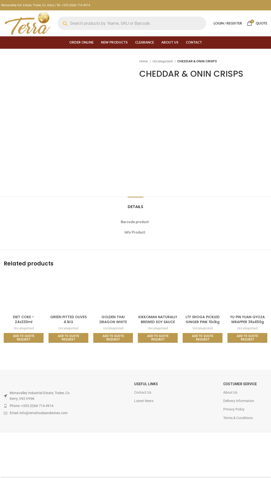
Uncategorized (162, 61)
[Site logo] (27, 23)
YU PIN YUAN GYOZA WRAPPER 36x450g (247, 319)
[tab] (135, 204)
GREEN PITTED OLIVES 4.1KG (68, 319)
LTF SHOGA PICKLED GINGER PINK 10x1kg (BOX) (203, 321)
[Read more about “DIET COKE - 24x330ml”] (24, 338)
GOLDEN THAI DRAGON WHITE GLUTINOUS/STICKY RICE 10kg (113, 324)
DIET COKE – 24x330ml (23, 319)
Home (143, 61)
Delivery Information (238, 401)
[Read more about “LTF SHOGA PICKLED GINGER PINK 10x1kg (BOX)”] (202, 338)
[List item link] (38, 405)
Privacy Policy (234, 409)
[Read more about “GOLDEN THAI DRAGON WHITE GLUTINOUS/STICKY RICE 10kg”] (113, 338)
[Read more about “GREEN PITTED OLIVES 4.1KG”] (68, 338)
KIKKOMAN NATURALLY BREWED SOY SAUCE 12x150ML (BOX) (157, 321)
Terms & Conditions (238, 418)
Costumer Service (240, 384)
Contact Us (142, 392)
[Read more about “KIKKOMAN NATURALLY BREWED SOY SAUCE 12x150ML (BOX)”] (158, 338)
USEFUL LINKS (146, 384)
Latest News (143, 401)
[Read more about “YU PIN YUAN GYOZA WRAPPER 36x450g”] (247, 338)
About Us (230, 392)
